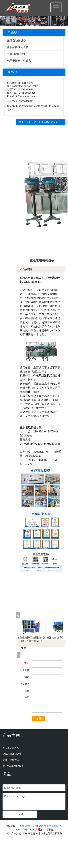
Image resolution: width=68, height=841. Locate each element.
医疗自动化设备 (16, 40)
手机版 (50, 829)
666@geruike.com (26, 96)
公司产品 (31, 122)
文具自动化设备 (16, 54)
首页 (21, 122)
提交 (39, 718)
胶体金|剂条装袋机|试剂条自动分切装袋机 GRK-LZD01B (31, 641)
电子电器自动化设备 (19, 60)
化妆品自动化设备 (18, 47)
